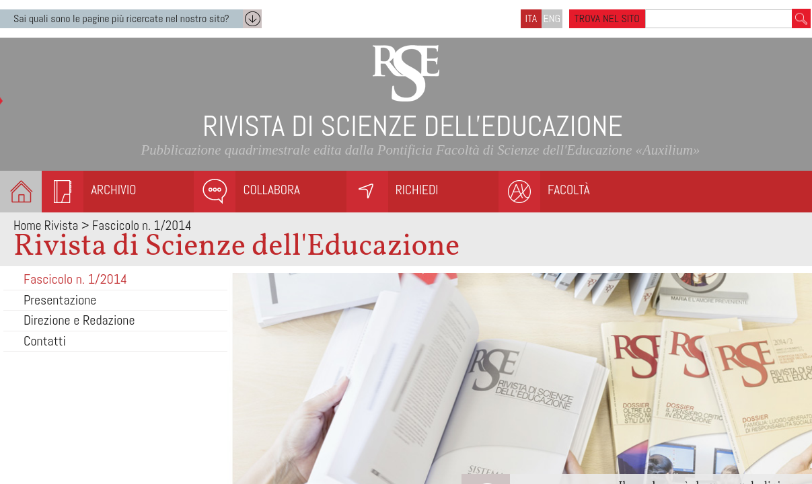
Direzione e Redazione (79, 320)
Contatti (45, 341)
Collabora (271, 190)
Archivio (113, 190)
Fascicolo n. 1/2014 (75, 279)
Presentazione (60, 300)
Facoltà (569, 190)
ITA (531, 18)
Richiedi (417, 190)
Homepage (21, 191)
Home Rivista (45, 225)
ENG (552, 18)
